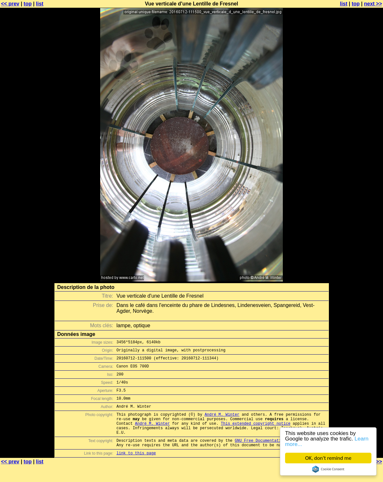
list (39, 3)
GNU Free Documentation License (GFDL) (278, 455)
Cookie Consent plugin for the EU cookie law (328, 469)
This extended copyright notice (256, 435)
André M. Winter (222, 424)
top (28, 3)
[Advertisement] (357, 159)
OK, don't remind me (328, 458)
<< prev (10, 3)
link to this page (136, 469)
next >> (373, 3)
